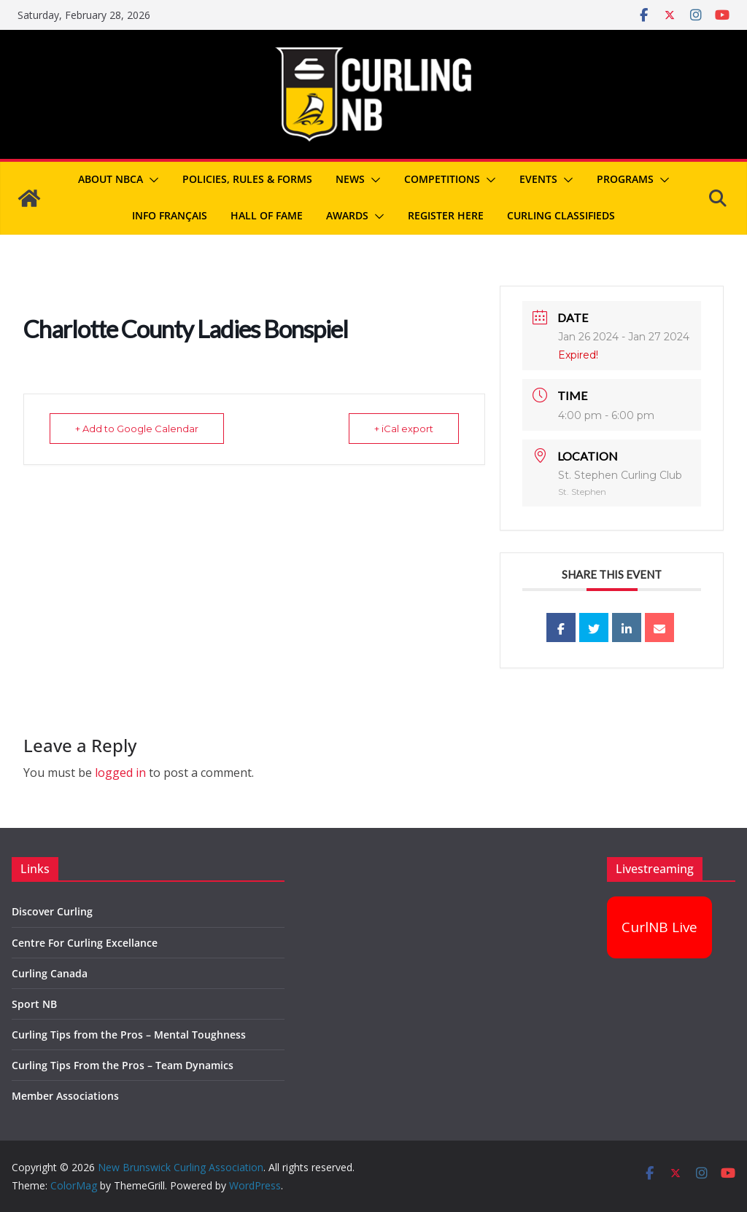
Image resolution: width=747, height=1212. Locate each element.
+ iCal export (403, 428)
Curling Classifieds (561, 215)
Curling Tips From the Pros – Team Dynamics (122, 1065)
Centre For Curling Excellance (85, 943)
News (350, 179)
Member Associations (65, 1096)
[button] (151, 180)
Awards (347, 215)
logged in (120, 773)
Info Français (169, 215)
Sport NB (34, 1004)
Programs (625, 179)
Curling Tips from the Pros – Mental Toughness (129, 1034)
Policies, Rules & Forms (247, 179)
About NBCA (110, 179)
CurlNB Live (659, 927)
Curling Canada (50, 973)
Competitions (442, 179)
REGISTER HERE (446, 215)
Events (538, 179)
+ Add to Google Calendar (136, 428)
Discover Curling (52, 911)
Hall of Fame (267, 215)
